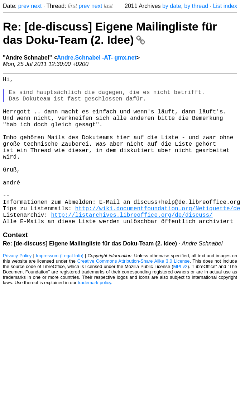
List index (225, 6)
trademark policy (94, 315)
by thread (196, 6)
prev (23, 6)
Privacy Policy (17, 288)
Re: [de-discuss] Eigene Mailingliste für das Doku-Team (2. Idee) (110, 33)
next (36, 6)
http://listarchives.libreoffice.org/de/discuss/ (131, 246)
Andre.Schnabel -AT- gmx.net (96, 58)
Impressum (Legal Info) (59, 288)
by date (171, 6)
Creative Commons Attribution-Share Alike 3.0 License (133, 294)
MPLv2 (180, 299)
